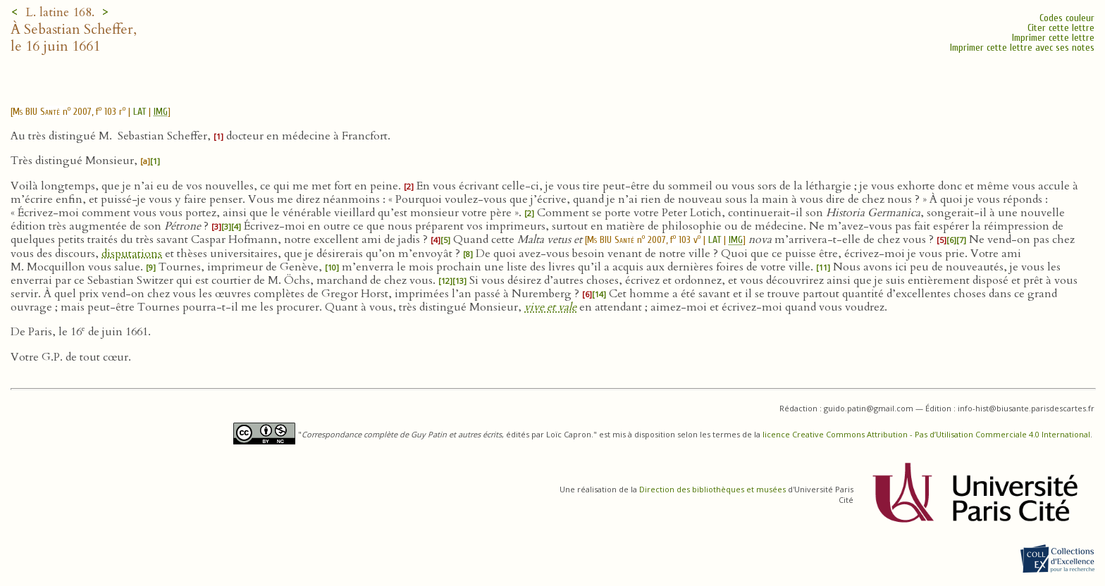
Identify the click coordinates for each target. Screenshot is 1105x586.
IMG (161, 112)
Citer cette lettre (1060, 28)
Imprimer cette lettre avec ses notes (1022, 48)
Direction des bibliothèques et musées (712, 489)
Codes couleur (1066, 18)
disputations (131, 253)
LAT (139, 112)
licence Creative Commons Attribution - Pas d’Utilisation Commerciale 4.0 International (926, 434)
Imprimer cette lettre (1053, 38)
